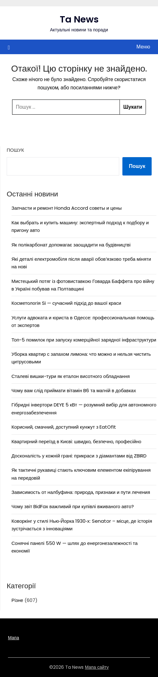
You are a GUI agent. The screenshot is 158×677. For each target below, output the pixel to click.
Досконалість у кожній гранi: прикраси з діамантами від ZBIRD (79, 455)
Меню (143, 46)
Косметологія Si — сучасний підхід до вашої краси (66, 303)
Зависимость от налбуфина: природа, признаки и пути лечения (80, 492)
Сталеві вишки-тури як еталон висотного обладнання (70, 376)
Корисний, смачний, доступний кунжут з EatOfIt (63, 427)
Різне (17, 600)
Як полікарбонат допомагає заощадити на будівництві (71, 244)
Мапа (13, 638)
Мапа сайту (97, 667)
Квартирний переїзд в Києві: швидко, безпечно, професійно (76, 441)
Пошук (15, 150)
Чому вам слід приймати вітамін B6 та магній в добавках (73, 390)
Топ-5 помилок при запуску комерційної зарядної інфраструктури (83, 339)
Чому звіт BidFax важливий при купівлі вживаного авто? (72, 506)
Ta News (79, 19)
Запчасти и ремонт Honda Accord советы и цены (66, 208)
